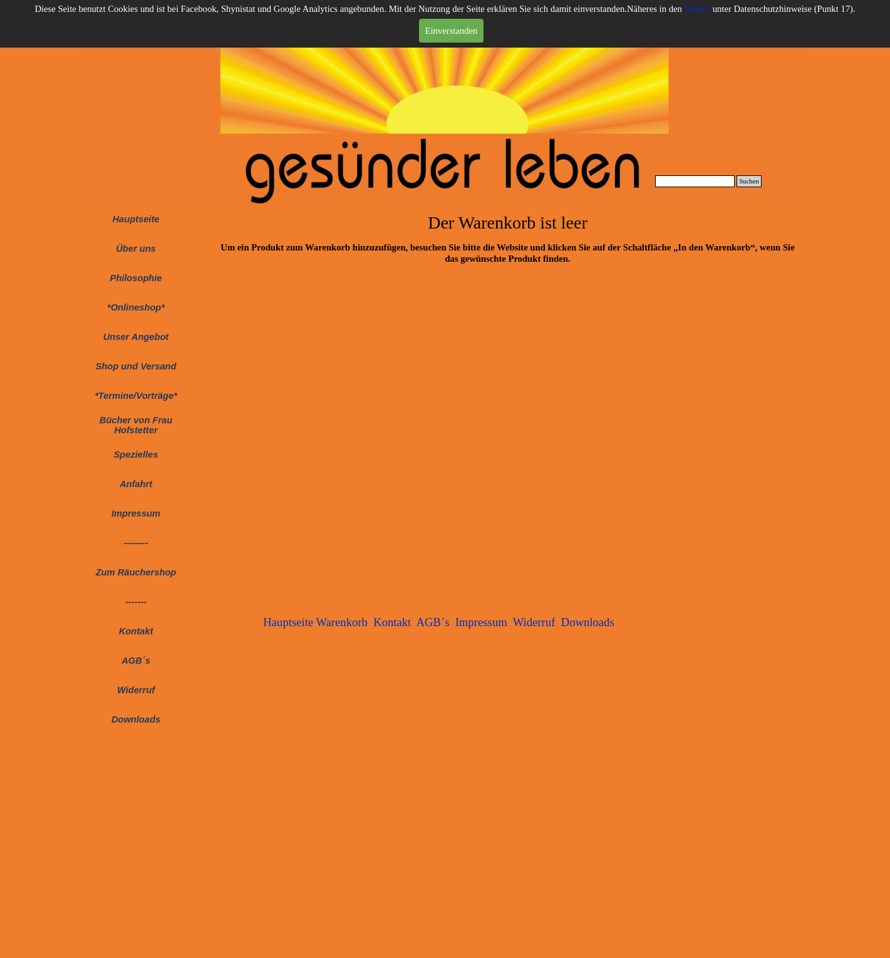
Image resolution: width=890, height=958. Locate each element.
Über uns (136, 249)
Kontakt (392, 622)
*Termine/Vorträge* (136, 396)
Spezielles (136, 455)
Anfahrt (136, 484)
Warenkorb (341, 622)
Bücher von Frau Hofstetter (136, 425)
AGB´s (697, 9)
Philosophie (136, 278)
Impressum (135, 513)
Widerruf (136, 690)
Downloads (135, 719)
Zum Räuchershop (136, 572)
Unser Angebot (136, 337)
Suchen (748, 181)
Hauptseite (136, 219)
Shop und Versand (136, 366)
